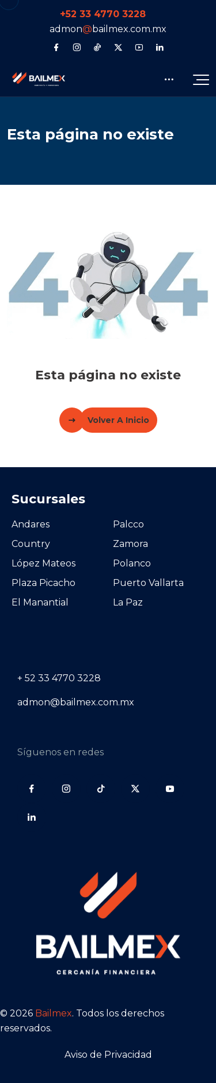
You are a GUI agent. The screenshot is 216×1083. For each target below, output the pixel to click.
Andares (31, 524)
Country (31, 543)
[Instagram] (77, 47)
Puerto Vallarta (148, 582)
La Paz (128, 602)
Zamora (130, 543)
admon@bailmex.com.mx (75, 702)
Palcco (128, 524)
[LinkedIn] (160, 47)
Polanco (132, 563)
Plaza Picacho (43, 582)
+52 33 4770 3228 (103, 14)
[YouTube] (139, 47)
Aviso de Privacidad (108, 1054)
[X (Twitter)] (118, 47)
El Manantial (40, 602)
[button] (201, 79)
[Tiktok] (98, 47)
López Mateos (43, 563)
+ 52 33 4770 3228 (59, 678)
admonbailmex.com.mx (108, 29)
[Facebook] (56, 47)
